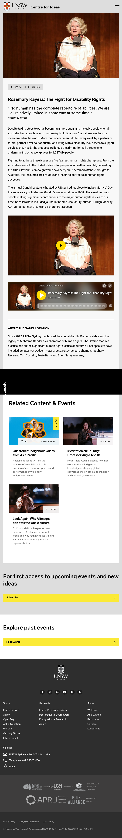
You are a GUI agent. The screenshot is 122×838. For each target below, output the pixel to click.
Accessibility (48, 822)
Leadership (93, 728)
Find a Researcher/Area (53, 710)
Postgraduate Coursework (54, 714)
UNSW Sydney (79, 692)
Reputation (93, 719)
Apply (6, 714)
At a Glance (94, 714)
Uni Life (7, 728)
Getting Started (12, 733)
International (10, 737)
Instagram (72, 692)
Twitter (49, 692)
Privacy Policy (9, 822)
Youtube (64, 692)
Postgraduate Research (53, 719)
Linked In (57, 692)
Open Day (8, 719)
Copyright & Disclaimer (29, 822)
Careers (92, 723)
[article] (34, 451)
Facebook (42, 692)
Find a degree (11, 710)
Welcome (92, 710)
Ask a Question (12, 723)
